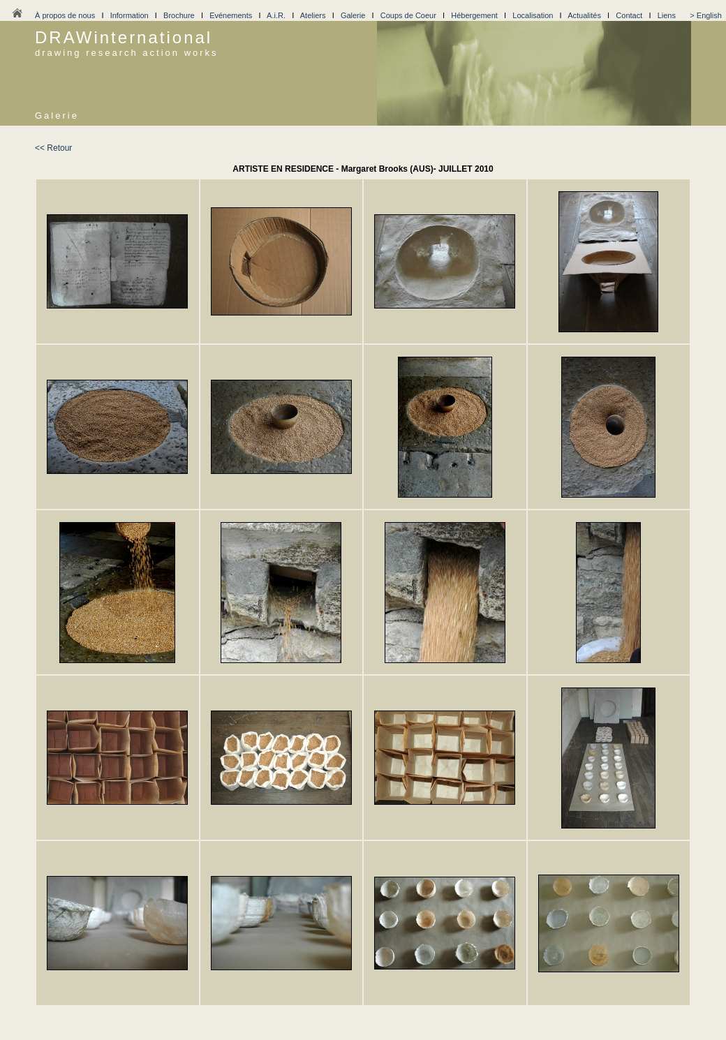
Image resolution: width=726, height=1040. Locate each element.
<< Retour (53, 148)
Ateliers (313, 15)
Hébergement (474, 15)
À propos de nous (65, 15)
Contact (629, 15)
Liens (667, 15)
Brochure (179, 15)
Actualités (584, 15)
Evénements (230, 15)
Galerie (353, 15)
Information (129, 15)
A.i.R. (276, 15)
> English (706, 15)
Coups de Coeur (408, 15)
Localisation (532, 15)
